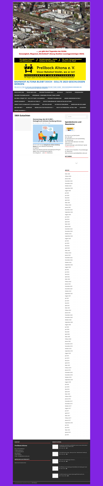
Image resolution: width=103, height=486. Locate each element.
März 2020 (67, 336)
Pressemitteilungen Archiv (22, 95)
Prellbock (46, 123)
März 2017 (67, 415)
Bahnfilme (29, 107)
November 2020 (69, 317)
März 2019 (67, 365)
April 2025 (67, 200)
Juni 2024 (67, 217)
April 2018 (67, 391)
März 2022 (67, 279)
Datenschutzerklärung (61, 104)
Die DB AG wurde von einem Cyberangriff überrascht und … (72, 474)
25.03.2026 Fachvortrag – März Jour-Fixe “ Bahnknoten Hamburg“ (73, 452)
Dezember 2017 (68, 401)
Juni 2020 (67, 329)
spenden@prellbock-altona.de (80, 153)
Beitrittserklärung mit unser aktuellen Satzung (57, 101)
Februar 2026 (68, 176)
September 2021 (69, 293)
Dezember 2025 (68, 181)
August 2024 (68, 214)
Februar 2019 (68, 367)
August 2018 (68, 382)
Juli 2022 (67, 269)
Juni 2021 (67, 300)
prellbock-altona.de (25, 456)
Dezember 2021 (68, 286)
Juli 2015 (67, 434)
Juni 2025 (67, 195)
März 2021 (67, 308)
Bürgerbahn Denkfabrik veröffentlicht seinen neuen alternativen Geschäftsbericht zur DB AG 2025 (73, 446)
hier (46, 153)
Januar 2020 (68, 341)
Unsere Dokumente (19, 101)
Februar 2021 (68, 310)
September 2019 (69, 351)
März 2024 (67, 224)
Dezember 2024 (68, 209)
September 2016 (69, 422)
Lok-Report (83, 107)
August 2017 (68, 408)
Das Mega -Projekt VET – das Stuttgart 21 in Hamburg (29, 98)
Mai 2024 (67, 219)
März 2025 (67, 202)
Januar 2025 (68, 207)
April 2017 (67, 413)
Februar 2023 (68, 252)
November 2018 (69, 375)
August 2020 (68, 324)
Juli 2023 (67, 241)
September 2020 (69, 322)
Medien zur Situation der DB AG (43, 107)
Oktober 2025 (68, 185)
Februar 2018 (68, 396)
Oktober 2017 (68, 406)
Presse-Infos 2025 (31, 92)
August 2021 (68, 296)
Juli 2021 (67, 298)
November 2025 (69, 183)
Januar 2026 (68, 178)
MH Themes (34, 482)
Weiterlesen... (50, 153)
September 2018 (69, 379)
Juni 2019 (67, 358)
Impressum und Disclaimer (78, 104)
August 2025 (68, 190)
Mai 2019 (67, 360)
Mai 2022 (67, 274)
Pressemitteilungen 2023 (54, 98)
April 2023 (67, 248)
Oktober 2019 (68, 348)
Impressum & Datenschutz (20, 462)
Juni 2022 (67, 272)
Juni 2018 (67, 387)
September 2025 (69, 188)
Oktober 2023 (68, 233)
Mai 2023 (67, 245)
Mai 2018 (67, 389)
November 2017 (69, 403)
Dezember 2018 (68, 372)
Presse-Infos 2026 (19, 92)
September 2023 (69, 236)
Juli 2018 (67, 384)
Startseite (69, 92)
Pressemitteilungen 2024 (46, 92)
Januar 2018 (68, 398)
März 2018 (67, 394)
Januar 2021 (68, 312)
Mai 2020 (67, 331)
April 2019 (67, 363)
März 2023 (67, 250)
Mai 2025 (67, 197)
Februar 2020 (68, 339)
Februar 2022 (68, 281)
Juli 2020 (67, 327)
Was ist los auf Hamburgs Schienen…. (67, 459)
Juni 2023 (67, 243)
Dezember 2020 (68, 315)
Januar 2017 (68, 420)
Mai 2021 (67, 303)
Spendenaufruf (79, 92)
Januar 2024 (68, 226)
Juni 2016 (67, 427)
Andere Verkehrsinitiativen (72, 98)
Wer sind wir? (18, 107)
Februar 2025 (68, 205)
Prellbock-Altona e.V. (34, 101)
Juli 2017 (67, 410)
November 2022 (69, 260)
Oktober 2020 (68, 320)
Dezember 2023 (68, 229)
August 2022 (68, 267)
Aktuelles (60, 92)
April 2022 (67, 276)
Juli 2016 (67, 425)
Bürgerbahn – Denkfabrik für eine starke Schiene (46, 95)
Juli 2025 (67, 193)
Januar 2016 (68, 432)
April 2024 (67, 221)
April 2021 (67, 305)
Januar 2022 (68, 284)
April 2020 (67, 334)
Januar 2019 (68, 370)
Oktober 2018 (68, 377)
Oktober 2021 (68, 291)
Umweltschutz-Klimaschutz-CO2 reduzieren (26, 104)
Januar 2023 (68, 255)
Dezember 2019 (68, 343)
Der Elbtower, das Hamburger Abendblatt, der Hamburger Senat (73, 467)
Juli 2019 (67, 355)
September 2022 (69, 264)
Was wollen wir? (47, 104)
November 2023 (69, 231)
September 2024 (69, 212)
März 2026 (67, 174)
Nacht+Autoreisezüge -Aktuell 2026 (67, 107)
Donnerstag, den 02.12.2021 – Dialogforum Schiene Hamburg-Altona (47, 120)
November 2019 (69, 346)
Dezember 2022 (68, 257)
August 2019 (68, 353)
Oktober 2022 (68, 262)
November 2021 (69, 288)
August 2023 (68, 238)
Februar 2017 (68, 418)
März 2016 (67, 430)
